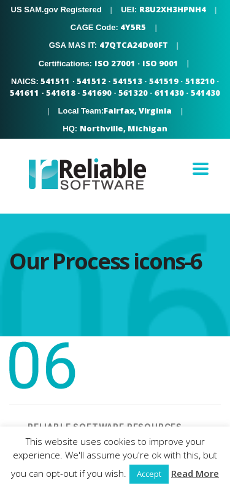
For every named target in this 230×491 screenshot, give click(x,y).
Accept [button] (149, 473)
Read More (195, 473)
